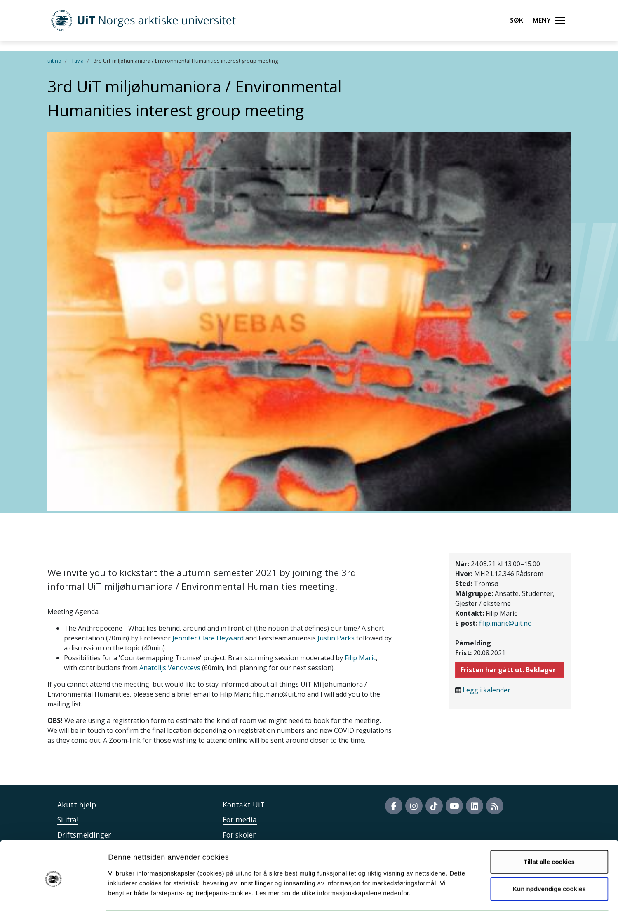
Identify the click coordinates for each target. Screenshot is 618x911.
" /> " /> (309, 455)
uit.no (54, 60)
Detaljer (439, 894)
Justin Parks (336, 638)
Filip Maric (360, 657)
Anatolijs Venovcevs (169, 667)
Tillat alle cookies (549, 829)
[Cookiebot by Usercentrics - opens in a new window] (53, 895)
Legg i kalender (486, 689)
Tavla (77, 60)
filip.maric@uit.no (505, 623)
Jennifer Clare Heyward (208, 638)
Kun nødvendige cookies (549, 856)
